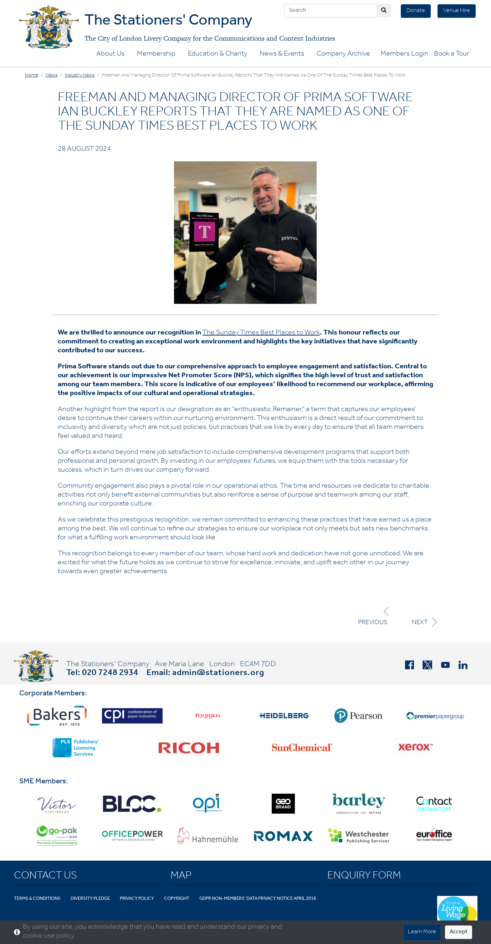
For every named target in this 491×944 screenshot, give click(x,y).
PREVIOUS (373, 616)
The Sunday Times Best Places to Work (261, 333)
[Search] (330, 10)
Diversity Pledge (90, 899)
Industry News (79, 75)
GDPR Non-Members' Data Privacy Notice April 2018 (257, 899)
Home (31, 75)
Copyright (176, 899)
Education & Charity (217, 54)
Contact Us (45, 876)
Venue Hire (456, 11)
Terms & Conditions (37, 899)
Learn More (422, 932)
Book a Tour (451, 54)
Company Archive (343, 54)
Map (180, 876)
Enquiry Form (364, 876)
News (51, 75)
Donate (415, 11)
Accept (458, 932)
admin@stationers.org (218, 673)
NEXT (422, 622)
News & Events (282, 54)
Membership (156, 54)
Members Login (404, 54)
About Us (110, 54)
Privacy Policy (137, 899)
